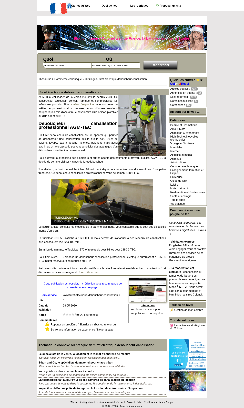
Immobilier (176, 147)
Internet (174, 151)
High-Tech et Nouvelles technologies (184, 138)
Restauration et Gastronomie (187, 192)
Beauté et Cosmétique (183, 125)
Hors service (48, 295)
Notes (42, 314)
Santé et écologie (180, 196)
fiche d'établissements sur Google (155, 402)
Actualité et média (181, 154)
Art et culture (178, 162)
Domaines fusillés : (184, 101)
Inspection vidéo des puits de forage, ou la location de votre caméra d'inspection (90, 388)
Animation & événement (184, 132)
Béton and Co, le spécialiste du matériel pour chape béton (75, 362)
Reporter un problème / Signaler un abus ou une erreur (84, 324)
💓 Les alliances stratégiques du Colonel (188, 327)
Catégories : (180, 105)
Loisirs (174, 184)
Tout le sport (177, 199)
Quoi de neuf (110, 5)
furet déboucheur (89, 272)
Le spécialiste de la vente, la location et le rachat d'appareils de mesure (84, 354)
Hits (41, 300)
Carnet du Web (80, 5)
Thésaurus (44, 79)
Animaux (175, 158)
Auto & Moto (177, 129)
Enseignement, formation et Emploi (187, 172)
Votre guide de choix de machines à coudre (66, 371)
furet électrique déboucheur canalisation (123, 79)
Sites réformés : (183, 97)
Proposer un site (168, 5)
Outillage (90, 79)
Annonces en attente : (186, 93)
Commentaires (47, 320)
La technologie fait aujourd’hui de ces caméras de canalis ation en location (86, 379)
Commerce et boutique (184, 166)
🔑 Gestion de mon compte (186, 310)
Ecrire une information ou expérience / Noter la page (82, 329)
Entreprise (176, 177)
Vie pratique (177, 203)
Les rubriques (139, 5)
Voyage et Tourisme (182, 143)
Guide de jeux (178, 180)
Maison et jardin (179, 188)
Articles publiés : (184, 88)
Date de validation (44, 307)
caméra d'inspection (82, 104)
